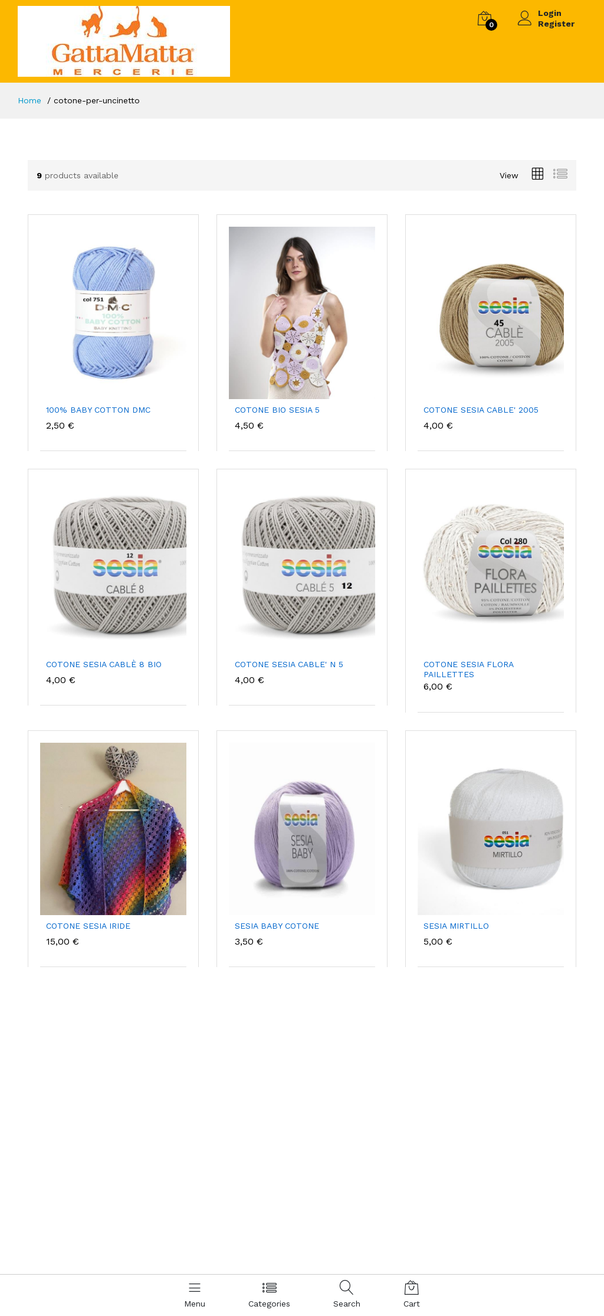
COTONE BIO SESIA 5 (277, 409)
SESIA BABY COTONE (277, 925)
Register (556, 23)
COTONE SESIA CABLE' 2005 (481, 409)
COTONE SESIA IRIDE (88, 925)
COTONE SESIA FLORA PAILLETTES (468, 669)
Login (550, 13)
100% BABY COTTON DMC (98, 409)
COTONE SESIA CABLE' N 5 (289, 664)
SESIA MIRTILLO (456, 925)
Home (29, 100)
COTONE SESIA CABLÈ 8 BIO (104, 664)
